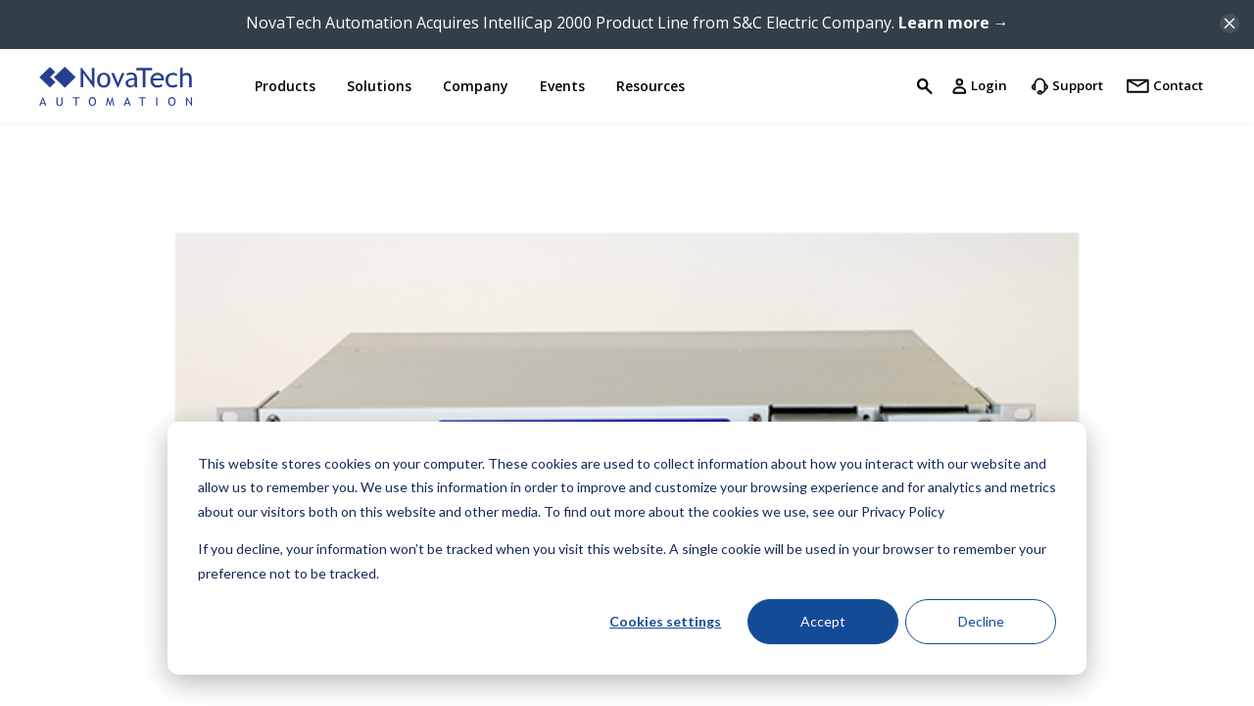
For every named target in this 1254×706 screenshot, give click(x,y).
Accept (822, 621)
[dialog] (627, 548)
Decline (981, 621)
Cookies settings (665, 621)
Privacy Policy (902, 511)
